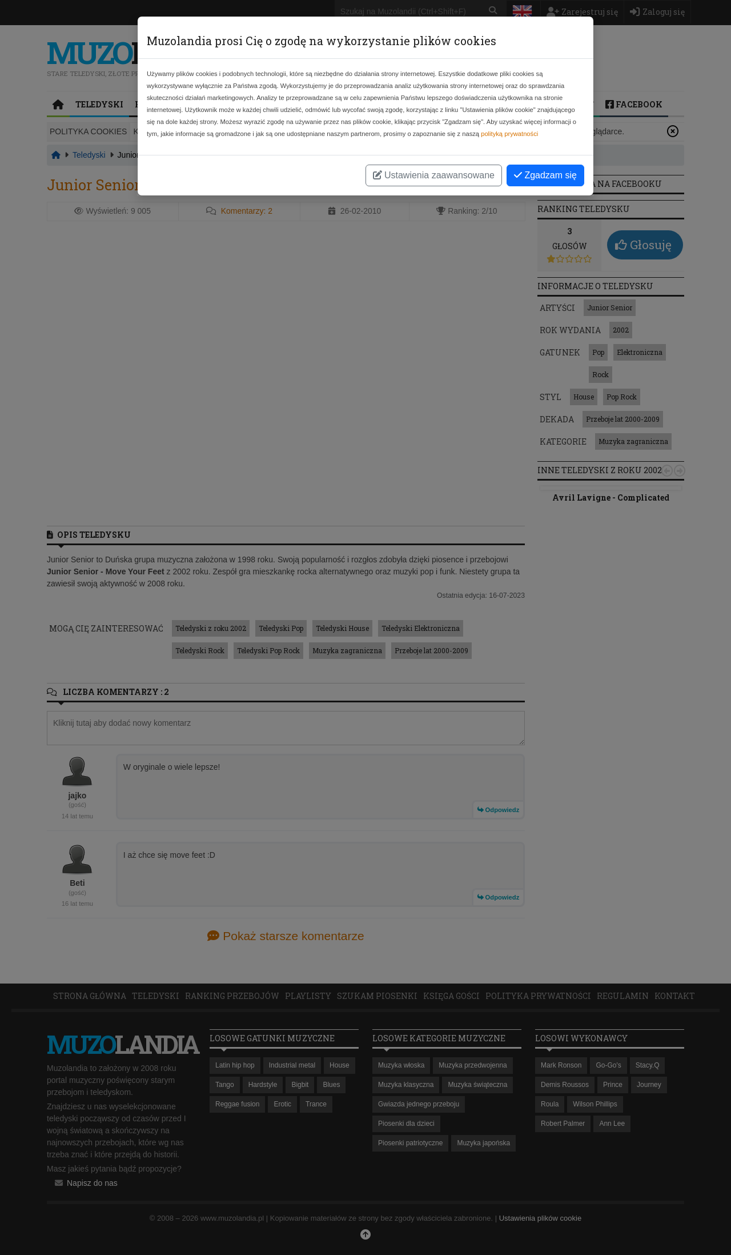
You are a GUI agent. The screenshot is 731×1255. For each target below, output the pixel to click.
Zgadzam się (545, 175)
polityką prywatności (509, 133)
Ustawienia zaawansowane (434, 175)
